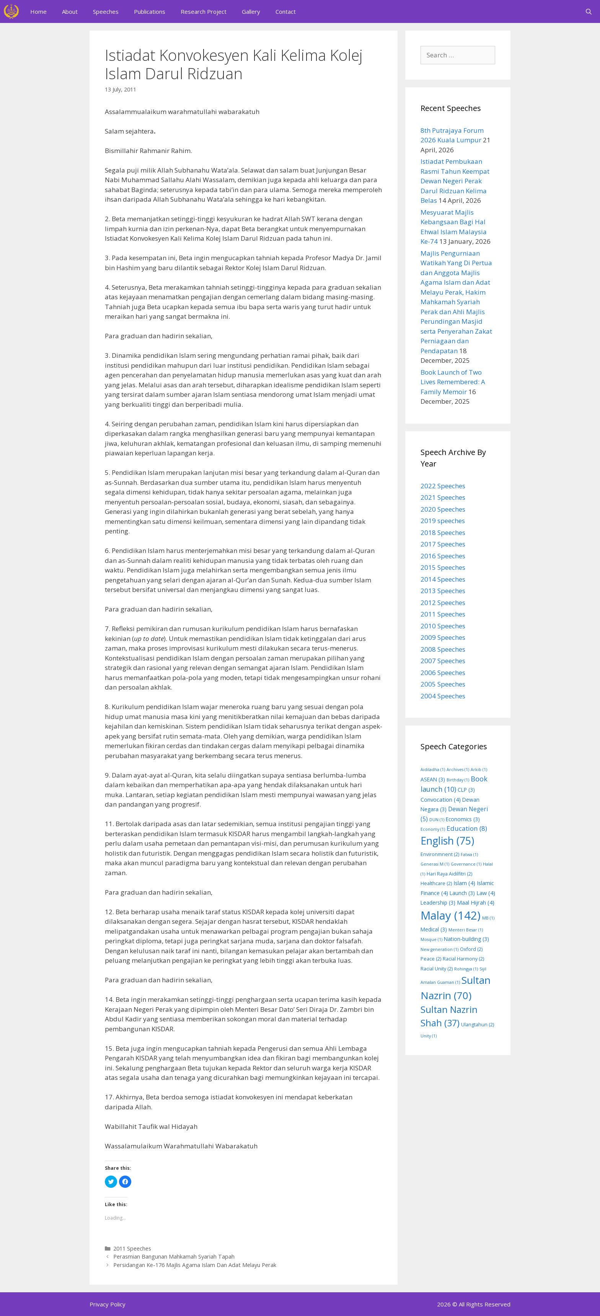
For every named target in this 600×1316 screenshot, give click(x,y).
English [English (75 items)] (447, 841)
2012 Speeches (443, 602)
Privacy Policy (108, 1304)
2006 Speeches (443, 672)
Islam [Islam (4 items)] (464, 883)
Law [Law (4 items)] (485, 893)
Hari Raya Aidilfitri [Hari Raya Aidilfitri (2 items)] (449, 874)
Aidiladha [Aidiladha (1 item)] (433, 769)
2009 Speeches (443, 637)
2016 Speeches (443, 555)
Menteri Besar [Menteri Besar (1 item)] (465, 930)
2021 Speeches (443, 497)
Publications (149, 11)
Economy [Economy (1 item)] (433, 829)
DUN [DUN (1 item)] (436, 819)
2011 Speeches (132, 1248)
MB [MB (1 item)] (488, 918)
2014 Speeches (443, 579)
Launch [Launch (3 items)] (462, 893)
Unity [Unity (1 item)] (429, 1036)
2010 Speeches (443, 625)
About (70, 11)
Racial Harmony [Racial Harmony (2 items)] (463, 959)
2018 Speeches (443, 532)
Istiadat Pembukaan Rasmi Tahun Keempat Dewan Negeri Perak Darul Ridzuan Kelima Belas (455, 181)
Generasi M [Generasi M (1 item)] (435, 864)
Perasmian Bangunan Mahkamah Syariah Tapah (174, 1256)
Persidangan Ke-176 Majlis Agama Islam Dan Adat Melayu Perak (194, 1265)
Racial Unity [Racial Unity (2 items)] (437, 968)
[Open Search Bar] (588, 11)
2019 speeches (443, 520)
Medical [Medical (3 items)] (434, 929)
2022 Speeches (443, 485)
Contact (286, 11)
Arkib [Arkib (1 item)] (479, 769)
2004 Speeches (443, 695)
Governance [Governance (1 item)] (466, 864)
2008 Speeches (443, 649)
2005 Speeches (443, 684)
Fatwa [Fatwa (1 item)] (469, 854)
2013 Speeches (443, 590)
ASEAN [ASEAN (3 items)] (433, 779)
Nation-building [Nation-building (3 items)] (466, 939)
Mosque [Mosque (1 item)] (431, 939)
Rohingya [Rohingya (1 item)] (466, 969)
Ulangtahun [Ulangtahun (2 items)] (477, 1024)
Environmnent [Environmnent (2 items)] (440, 854)
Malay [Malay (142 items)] (451, 915)
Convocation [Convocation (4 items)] (441, 799)
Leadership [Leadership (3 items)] (438, 902)
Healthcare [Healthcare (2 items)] (436, 883)
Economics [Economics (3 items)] (463, 819)
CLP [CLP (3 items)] (466, 789)
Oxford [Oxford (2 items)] (471, 949)
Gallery (251, 11)
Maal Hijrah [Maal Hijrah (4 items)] (475, 902)
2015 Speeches (443, 567)
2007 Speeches (443, 660)
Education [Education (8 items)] (467, 828)
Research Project (204, 11)
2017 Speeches (443, 544)
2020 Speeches (443, 509)
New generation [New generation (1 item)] (439, 949)
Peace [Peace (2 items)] (431, 959)
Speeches (106, 11)
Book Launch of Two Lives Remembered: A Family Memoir (453, 382)
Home (38, 11)
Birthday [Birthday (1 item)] (458, 780)
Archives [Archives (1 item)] (458, 769)
